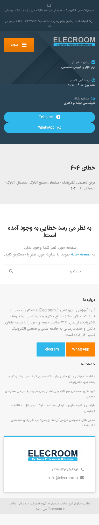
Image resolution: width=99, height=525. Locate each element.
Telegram (49, 117)
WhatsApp (49, 127)
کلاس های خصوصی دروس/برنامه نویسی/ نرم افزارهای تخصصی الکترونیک (53, 422)
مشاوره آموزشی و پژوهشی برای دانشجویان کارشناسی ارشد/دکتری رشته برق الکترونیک (51, 379)
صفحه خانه (80, 254)
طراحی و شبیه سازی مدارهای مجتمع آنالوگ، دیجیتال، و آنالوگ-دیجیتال (53, 408)
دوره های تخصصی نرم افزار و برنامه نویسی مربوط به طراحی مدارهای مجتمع (50, 393)
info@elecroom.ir (63, 478)
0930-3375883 (65, 470)
